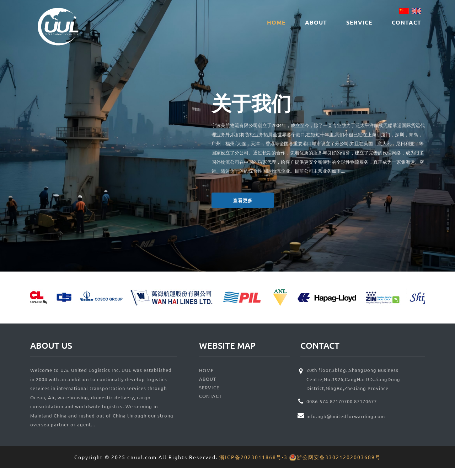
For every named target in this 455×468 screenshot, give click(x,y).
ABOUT (316, 22)
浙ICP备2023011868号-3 (253, 457)
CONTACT (406, 22)
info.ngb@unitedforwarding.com (345, 416)
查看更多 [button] (243, 200)
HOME (276, 22)
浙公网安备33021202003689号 (339, 457)
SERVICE (359, 22)
